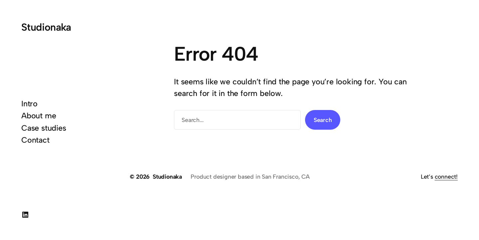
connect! (446, 176)
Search (323, 119)
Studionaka (46, 27)
